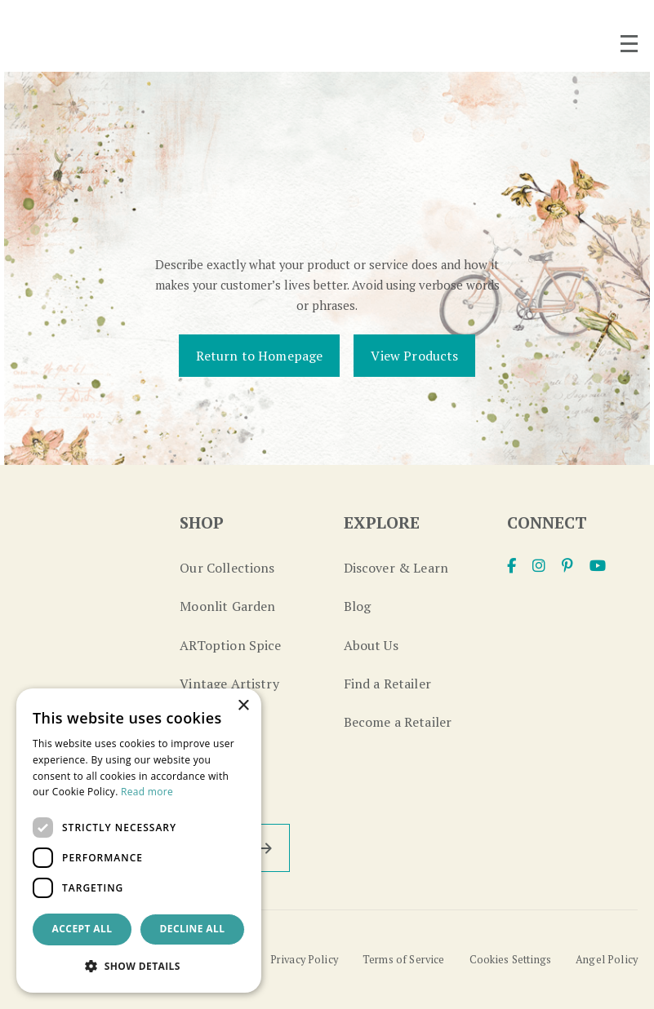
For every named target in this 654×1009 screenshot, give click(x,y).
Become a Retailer (398, 722)
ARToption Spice (230, 645)
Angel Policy (607, 960)
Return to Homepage (259, 356)
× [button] (243, 706)
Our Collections (227, 568)
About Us (371, 645)
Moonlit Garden (227, 606)
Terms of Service (404, 960)
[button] (139, 966)
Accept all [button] (82, 929)
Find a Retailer (387, 684)
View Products (414, 356)
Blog (357, 606)
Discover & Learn (396, 568)
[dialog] (138, 840)
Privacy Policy (304, 960)
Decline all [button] (192, 929)
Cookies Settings (510, 960)
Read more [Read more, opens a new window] (147, 792)
